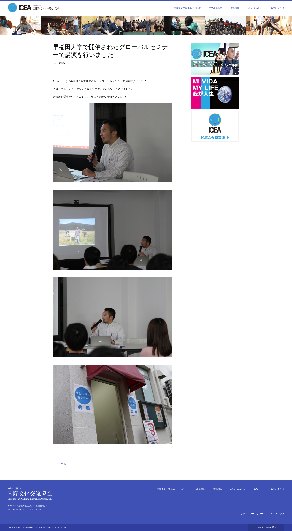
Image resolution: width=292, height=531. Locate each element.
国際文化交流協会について (187, 8)
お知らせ (258, 489)
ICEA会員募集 (215, 8)
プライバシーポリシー (252, 513)
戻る (63, 463)
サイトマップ (277, 513)
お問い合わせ (277, 8)
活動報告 (234, 8)
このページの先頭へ (266, 527)
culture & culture (255, 8)
